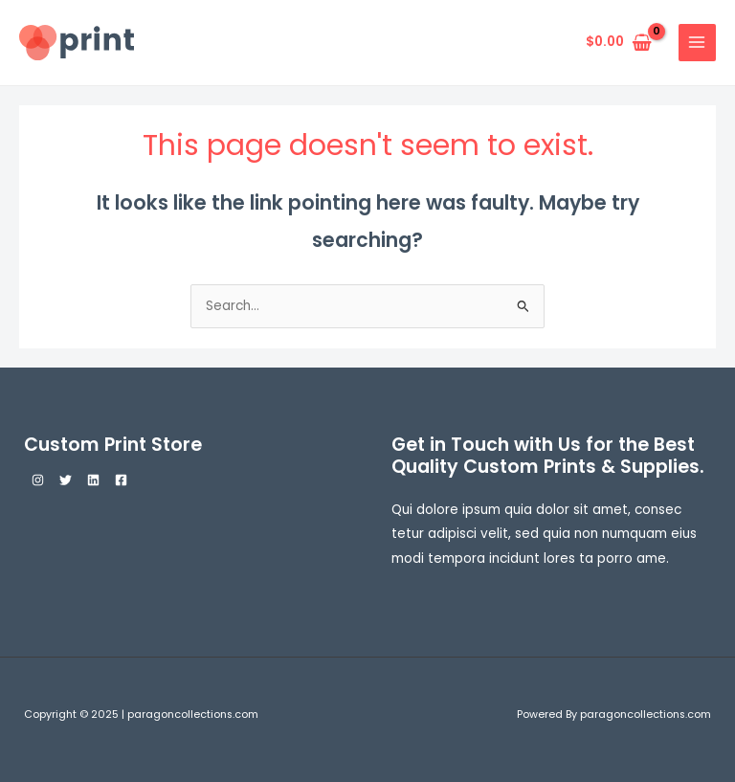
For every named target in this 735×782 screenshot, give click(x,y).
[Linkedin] (93, 480)
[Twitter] (65, 480)
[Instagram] (38, 480)
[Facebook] (121, 480)
